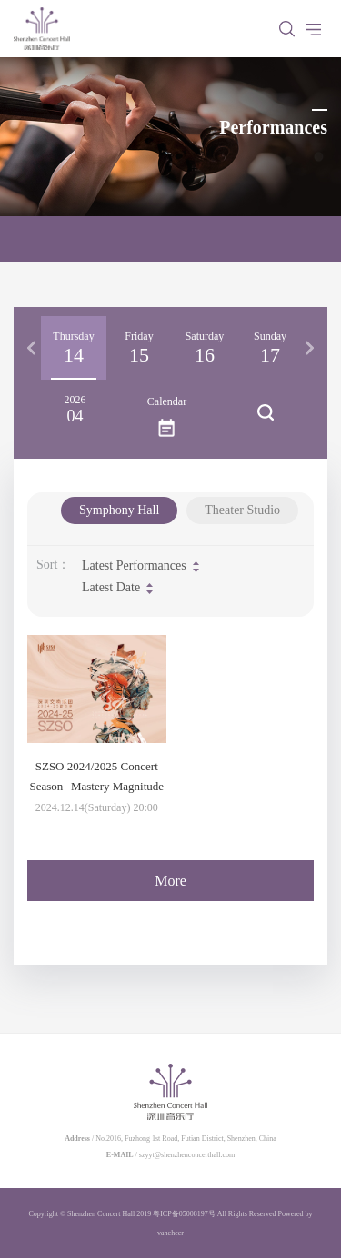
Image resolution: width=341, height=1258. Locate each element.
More (170, 880)
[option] (73, 348)
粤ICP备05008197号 (184, 1214)
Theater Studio (242, 510)
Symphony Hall (119, 510)
